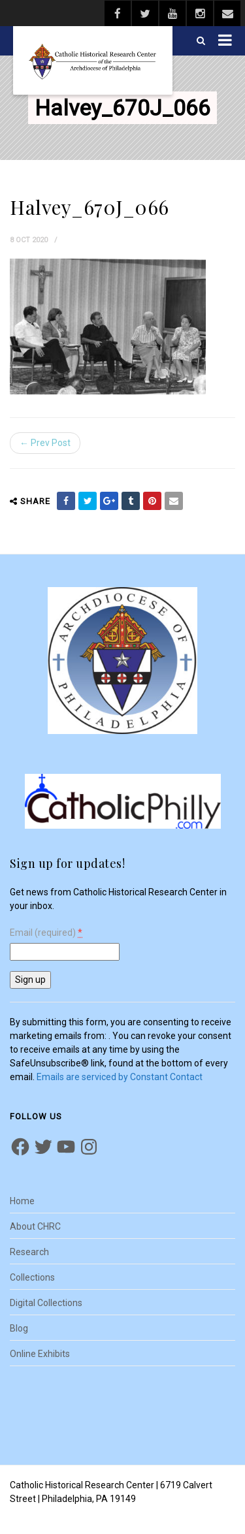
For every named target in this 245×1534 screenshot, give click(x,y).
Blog (19, 1328)
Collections (32, 1277)
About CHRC (35, 1226)
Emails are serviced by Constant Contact (120, 1077)
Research (29, 1252)
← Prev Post (45, 443)
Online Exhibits (40, 1354)
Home (22, 1201)
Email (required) (46, 932)
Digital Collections (46, 1303)
